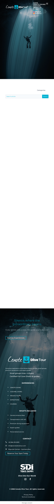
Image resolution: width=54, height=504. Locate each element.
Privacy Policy (28, 495)
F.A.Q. (35, 9)
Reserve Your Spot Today (17, 453)
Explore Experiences (15, 338)
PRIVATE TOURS (15, 396)
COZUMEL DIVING (16, 391)
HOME (35, 3)
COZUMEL (37, 6)
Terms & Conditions (28, 497)
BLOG (35, 10)
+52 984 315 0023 (13, 442)
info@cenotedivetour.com (17, 446)
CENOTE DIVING (39, 4)
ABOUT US (37, 7)
